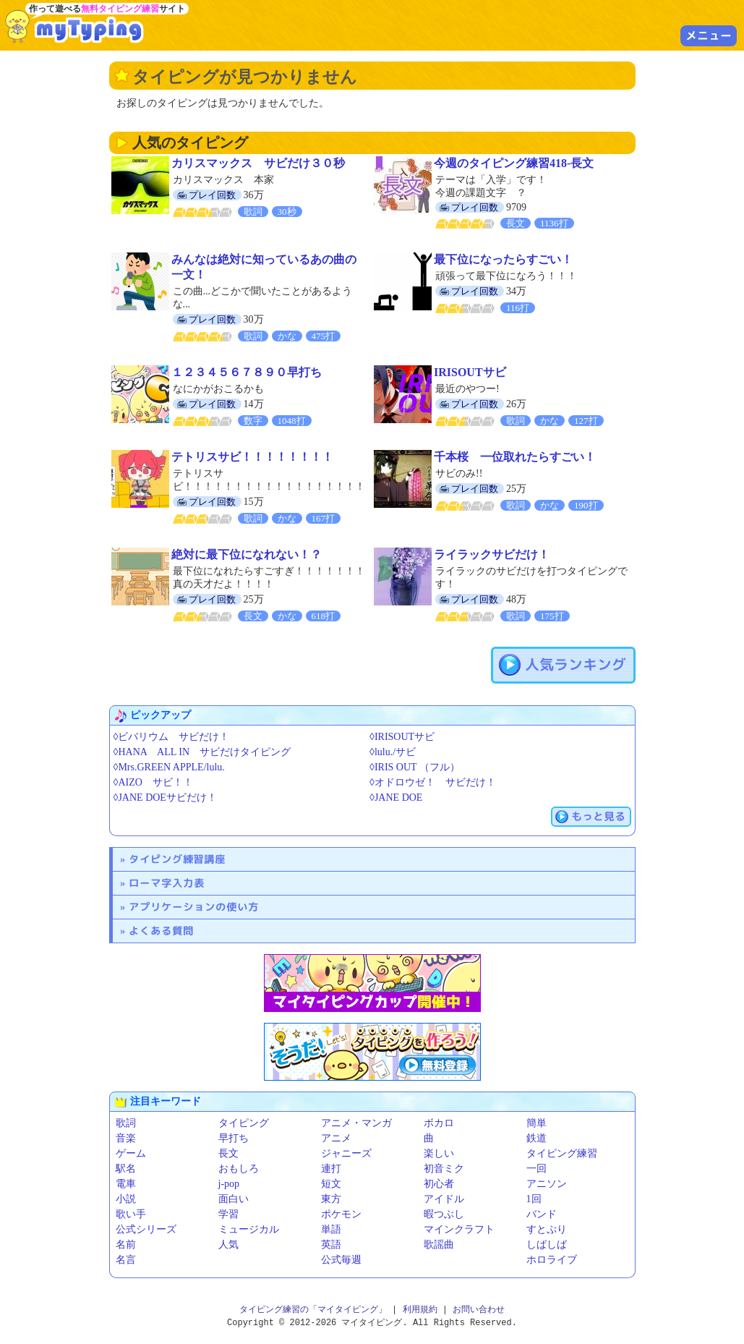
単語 (331, 1229)
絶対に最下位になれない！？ (246, 554)
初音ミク (444, 1168)
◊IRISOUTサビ (402, 736)
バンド (541, 1214)
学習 (228, 1214)
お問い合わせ (479, 1309)
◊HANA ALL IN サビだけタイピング (202, 752)
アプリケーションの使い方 (194, 906)
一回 (536, 1168)
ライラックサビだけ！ (492, 554)
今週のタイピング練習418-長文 (514, 163)
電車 (126, 1183)
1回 (534, 1199)
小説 (126, 1199)
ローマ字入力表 (167, 882)
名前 (126, 1244)
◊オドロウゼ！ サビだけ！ (432, 782)
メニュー (708, 35)
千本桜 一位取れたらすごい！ (515, 457)
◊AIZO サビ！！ (153, 782)
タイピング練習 (561, 1153)
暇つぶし (444, 1214)
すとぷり (546, 1229)
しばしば (546, 1244)
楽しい (439, 1153)
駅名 (126, 1168)
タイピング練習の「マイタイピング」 (313, 1309)
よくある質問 (161, 930)
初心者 (439, 1183)
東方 (331, 1199)
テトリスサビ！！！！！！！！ (252, 457)
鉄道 (536, 1138)
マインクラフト (459, 1229)
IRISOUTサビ (470, 372)
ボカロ (439, 1123)
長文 (228, 1153)
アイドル (444, 1199)
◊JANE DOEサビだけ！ (165, 797)
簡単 (536, 1123)
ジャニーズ (346, 1153)
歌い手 (131, 1214)
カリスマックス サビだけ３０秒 (258, 163)
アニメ (336, 1138)
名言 (126, 1259)
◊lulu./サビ (392, 752)
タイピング (243, 1123)
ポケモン (341, 1214)
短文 (331, 1183)
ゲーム (131, 1153)
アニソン (546, 1183)
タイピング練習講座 (177, 859)
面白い (233, 1199)
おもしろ (238, 1168)
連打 (331, 1168)
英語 (331, 1244)
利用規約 (420, 1309)
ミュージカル (248, 1229)
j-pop (229, 1183)
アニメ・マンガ (356, 1123)
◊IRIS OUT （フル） (414, 767)
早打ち (233, 1138)
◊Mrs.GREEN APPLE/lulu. (169, 767)
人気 (228, 1244)
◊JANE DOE (395, 797)
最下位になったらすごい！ (503, 259)
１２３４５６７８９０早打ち (246, 372)
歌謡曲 (439, 1244)
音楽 (126, 1138)
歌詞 (126, 1123)
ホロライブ (551, 1259)
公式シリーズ (146, 1229)
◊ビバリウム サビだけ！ (172, 736)
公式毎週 (341, 1259)
